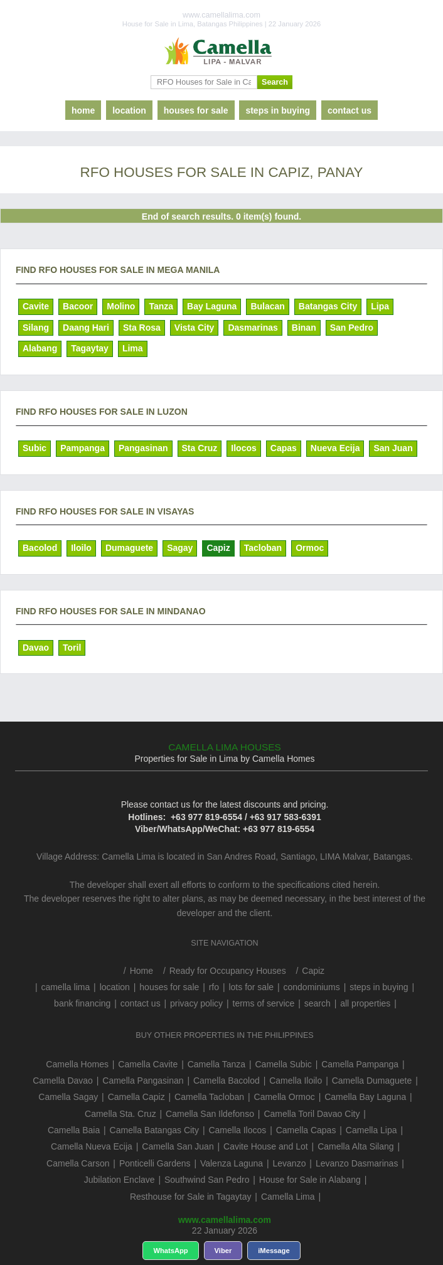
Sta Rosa (142, 328)
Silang (36, 328)
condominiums (311, 987)
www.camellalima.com (224, 1220)
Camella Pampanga (359, 1064)
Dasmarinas (252, 328)
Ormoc (310, 548)
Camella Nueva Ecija (91, 1146)
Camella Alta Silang (355, 1146)
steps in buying (277, 110)
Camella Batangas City (154, 1130)
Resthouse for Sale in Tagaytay (191, 1197)
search (317, 1003)
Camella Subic (283, 1064)
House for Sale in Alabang (310, 1180)
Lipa (380, 306)
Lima (132, 348)
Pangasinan (143, 448)
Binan (304, 328)
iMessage (273, 1250)
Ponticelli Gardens (155, 1163)
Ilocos (243, 448)
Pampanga (82, 448)
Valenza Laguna (231, 1163)
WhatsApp (170, 1250)
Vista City (194, 328)
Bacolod (40, 548)
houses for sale (196, 110)
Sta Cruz (200, 448)
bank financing (82, 1003)
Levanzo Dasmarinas (357, 1163)
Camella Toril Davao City (312, 1114)
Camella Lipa (371, 1130)
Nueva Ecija (335, 448)
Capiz (218, 548)
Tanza (161, 306)
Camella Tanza (216, 1064)
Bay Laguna (212, 306)
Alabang (40, 348)
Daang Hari (86, 328)
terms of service (264, 1003)
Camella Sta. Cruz (120, 1114)
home (83, 110)
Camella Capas (306, 1130)
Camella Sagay (68, 1097)
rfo (214, 987)
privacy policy (196, 1003)
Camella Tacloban (209, 1097)
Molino (121, 306)
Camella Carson (77, 1163)
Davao (36, 648)
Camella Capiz (136, 1097)
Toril (72, 648)
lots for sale (251, 987)
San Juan (392, 448)
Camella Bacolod (226, 1081)
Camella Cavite (148, 1064)
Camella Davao (63, 1081)
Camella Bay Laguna (365, 1097)
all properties (365, 1003)
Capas (283, 448)
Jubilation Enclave (119, 1180)
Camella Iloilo (295, 1081)
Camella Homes (77, 1064)
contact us (349, 110)
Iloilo (81, 548)
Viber (223, 1250)
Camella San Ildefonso (210, 1114)
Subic (34, 448)
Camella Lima (288, 1197)
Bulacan (267, 306)
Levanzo (289, 1163)
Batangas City (328, 306)
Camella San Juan (177, 1146)
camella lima (65, 987)
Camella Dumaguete (372, 1081)
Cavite (36, 306)
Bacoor (78, 306)
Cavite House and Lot (265, 1146)
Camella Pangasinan (142, 1081)
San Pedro (351, 328)
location (129, 110)
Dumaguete (129, 548)
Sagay (180, 548)
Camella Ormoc (284, 1097)
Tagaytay (90, 348)
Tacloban (263, 548)
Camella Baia (74, 1130)
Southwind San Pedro (206, 1180)
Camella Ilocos (237, 1130)
